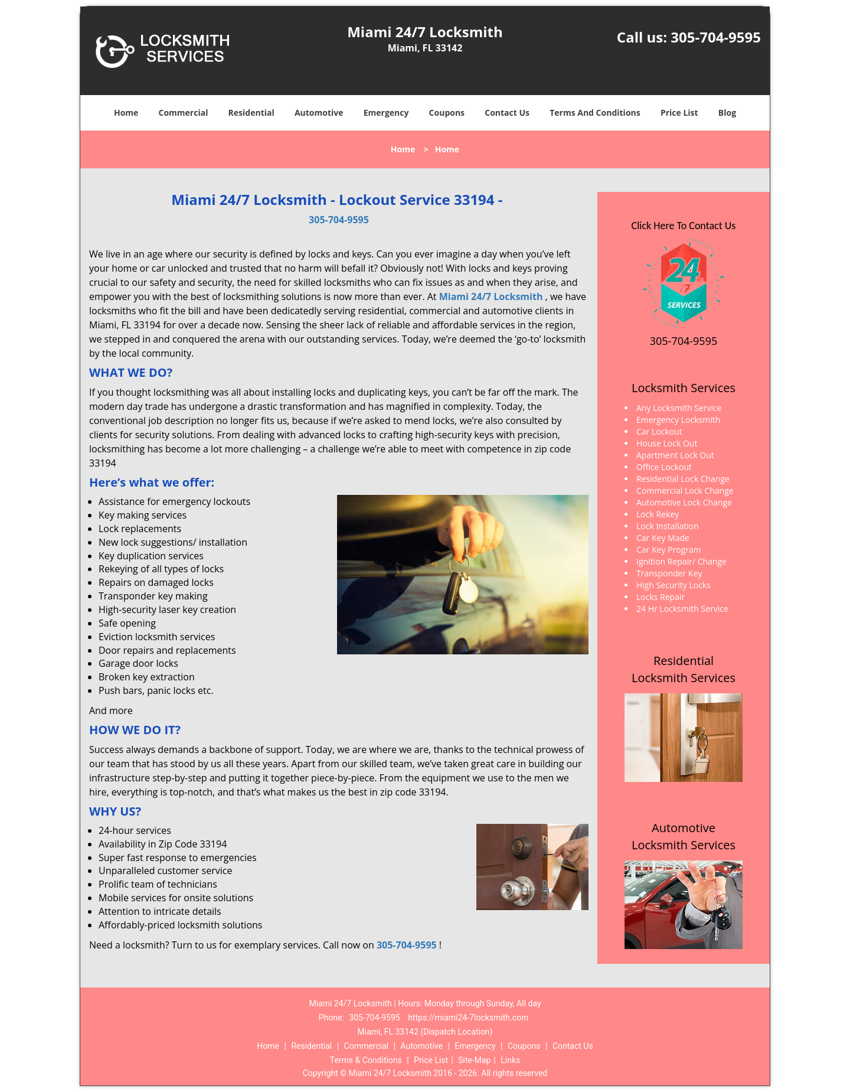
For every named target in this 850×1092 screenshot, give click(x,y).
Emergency (386, 112)
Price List (679, 112)
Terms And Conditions (595, 112)
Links (510, 1060)
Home (126, 112)
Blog (727, 112)
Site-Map (474, 1060)
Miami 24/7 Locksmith (491, 296)
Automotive (319, 112)
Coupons (447, 112)
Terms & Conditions (366, 1060)
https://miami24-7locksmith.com (468, 1017)
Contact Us (507, 112)
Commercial (183, 112)
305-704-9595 (716, 37)
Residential (251, 112)
